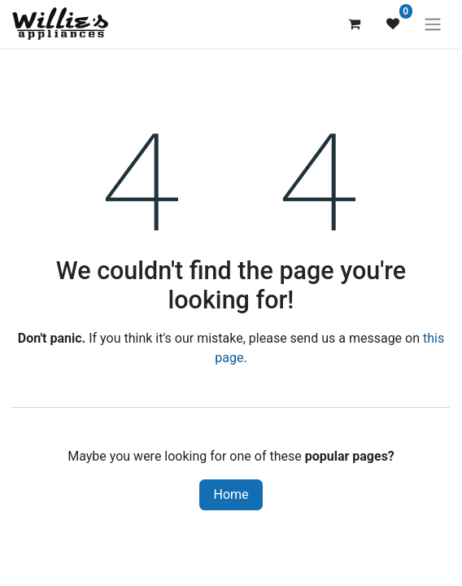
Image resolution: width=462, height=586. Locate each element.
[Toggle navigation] (433, 24)
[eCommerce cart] (354, 23)
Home (230, 494)
